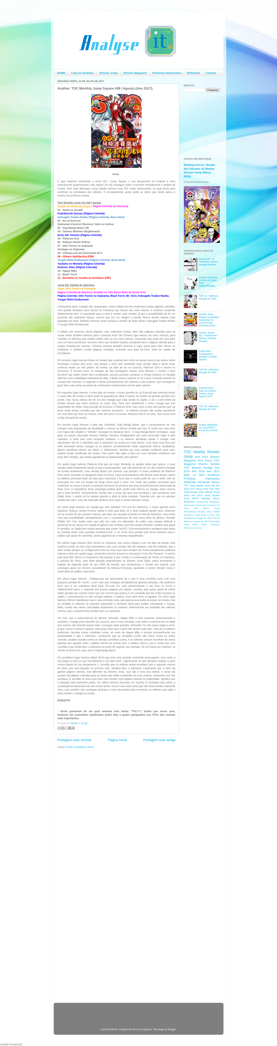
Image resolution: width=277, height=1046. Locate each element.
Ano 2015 (201, 456)
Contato (211, 72)
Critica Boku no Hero (205, 515)
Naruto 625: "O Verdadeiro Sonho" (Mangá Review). (208, 262)
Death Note (214, 521)
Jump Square (212, 495)
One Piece (205, 460)
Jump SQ (210, 485)
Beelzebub (189, 502)
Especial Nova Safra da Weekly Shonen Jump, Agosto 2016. (207, 392)
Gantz (217, 508)
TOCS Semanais (210, 524)
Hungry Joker (197, 492)
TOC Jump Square (194, 485)
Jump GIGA (191, 524)
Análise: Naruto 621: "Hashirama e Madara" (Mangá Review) (208, 336)
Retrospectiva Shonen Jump (198, 512)
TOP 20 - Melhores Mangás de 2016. (208, 297)
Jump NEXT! (191, 498)
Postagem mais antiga (159, 740)
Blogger (172, 1029)
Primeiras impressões (202, 478)
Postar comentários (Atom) (80, 747)
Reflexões (193, 72)
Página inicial (117, 740)
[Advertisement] (198, 590)
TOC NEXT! (201, 508)
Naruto (215, 482)
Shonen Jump (108, 72)
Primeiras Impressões (166, 72)
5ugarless (147, 1029)
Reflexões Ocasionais (193, 528)
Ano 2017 (213, 471)
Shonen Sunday (209, 463)
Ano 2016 (198, 471)
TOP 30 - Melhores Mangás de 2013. (208, 407)
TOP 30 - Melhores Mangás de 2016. (208, 371)
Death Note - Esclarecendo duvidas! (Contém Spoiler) (208, 355)
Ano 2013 (197, 495)
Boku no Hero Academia (202, 474)
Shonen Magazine (135, 72)
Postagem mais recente (74, 740)
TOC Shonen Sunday (198, 467)
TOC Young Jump (199, 489)
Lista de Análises (82, 72)
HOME (61, 72)
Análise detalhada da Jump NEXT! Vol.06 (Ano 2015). (208, 428)
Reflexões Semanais (197, 482)
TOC (188, 452)
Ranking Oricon (211, 498)
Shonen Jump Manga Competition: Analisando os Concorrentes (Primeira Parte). (209, 320)
